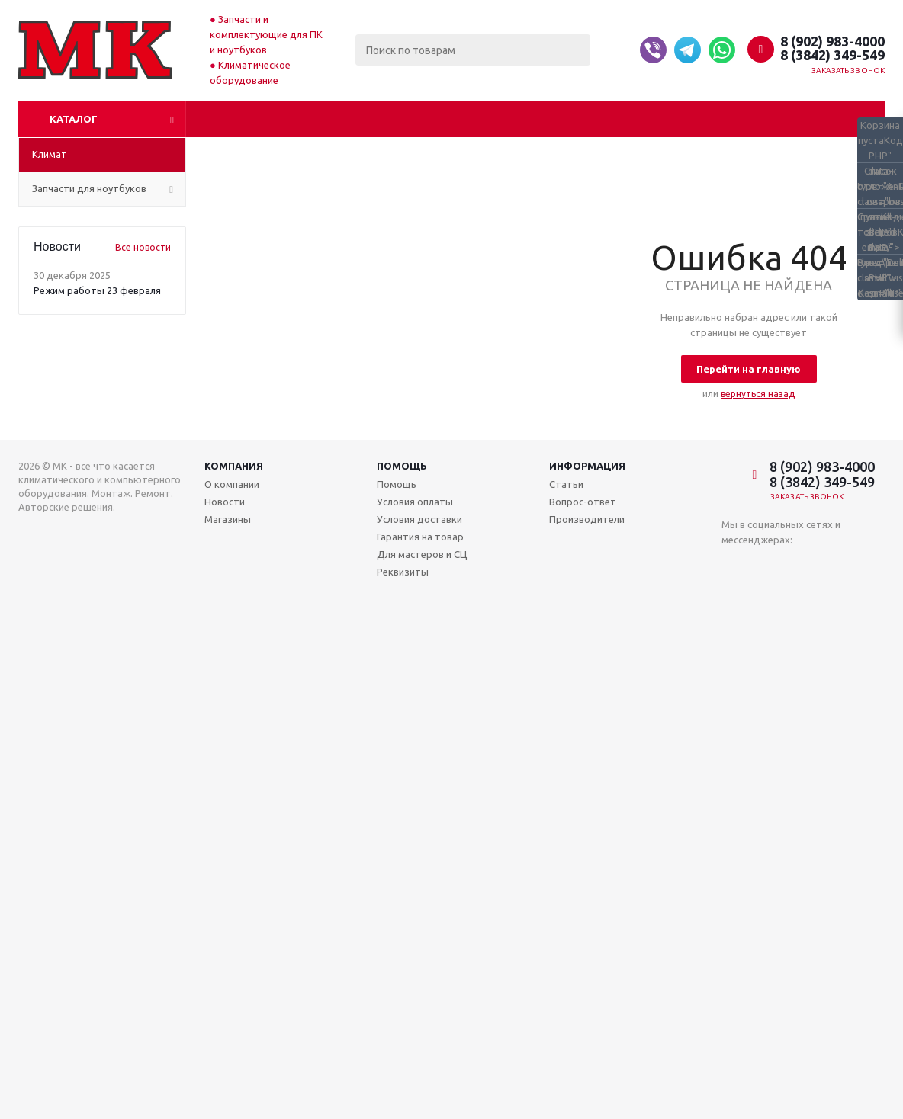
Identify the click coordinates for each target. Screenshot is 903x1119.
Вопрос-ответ (582, 501)
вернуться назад (758, 394)
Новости (224, 501)
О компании (231, 484)
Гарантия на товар (420, 536)
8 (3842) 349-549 (832, 55)
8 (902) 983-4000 (832, 41)
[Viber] (653, 50)
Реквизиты (403, 571)
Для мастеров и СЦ (422, 554)
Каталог (74, 119)
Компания (233, 465)
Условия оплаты (415, 501)
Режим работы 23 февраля (97, 290)
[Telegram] (687, 50)
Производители (587, 519)
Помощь (402, 465)
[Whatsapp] (722, 50)
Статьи (566, 484)
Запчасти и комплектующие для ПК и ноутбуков (266, 34)
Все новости (143, 247)
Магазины (227, 519)
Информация (587, 465)
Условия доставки (419, 519)
